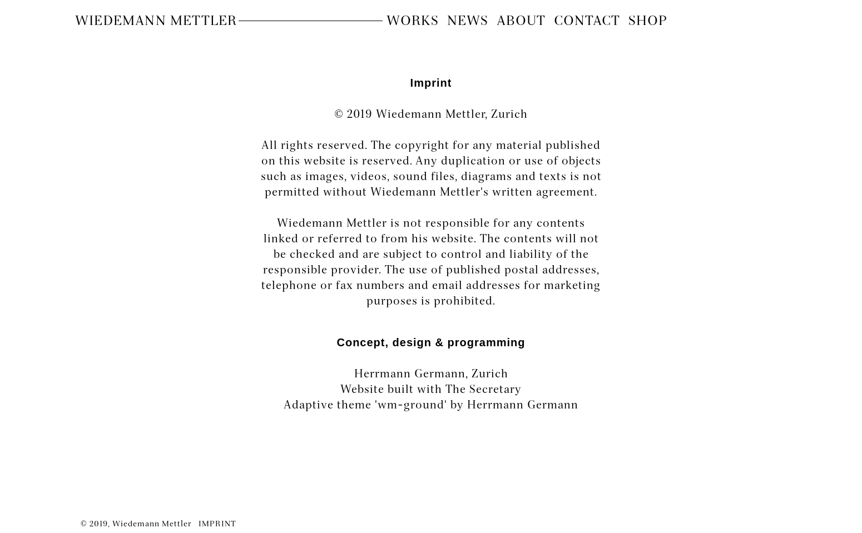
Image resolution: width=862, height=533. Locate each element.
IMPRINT (217, 524)
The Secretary (483, 390)
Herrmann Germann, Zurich (431, 374)
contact (587, 22)
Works (413, 22)
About (521, 22)
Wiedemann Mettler (156, 21)
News (467, 22)
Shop (647, 22)
